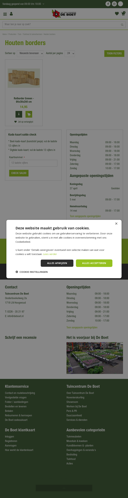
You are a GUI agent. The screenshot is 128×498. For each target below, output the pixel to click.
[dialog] (64, 249)
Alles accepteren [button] (94, 263)
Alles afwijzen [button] (57, 263)
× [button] (116, 224)
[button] (32, 271)
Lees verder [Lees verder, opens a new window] (50, 254)
